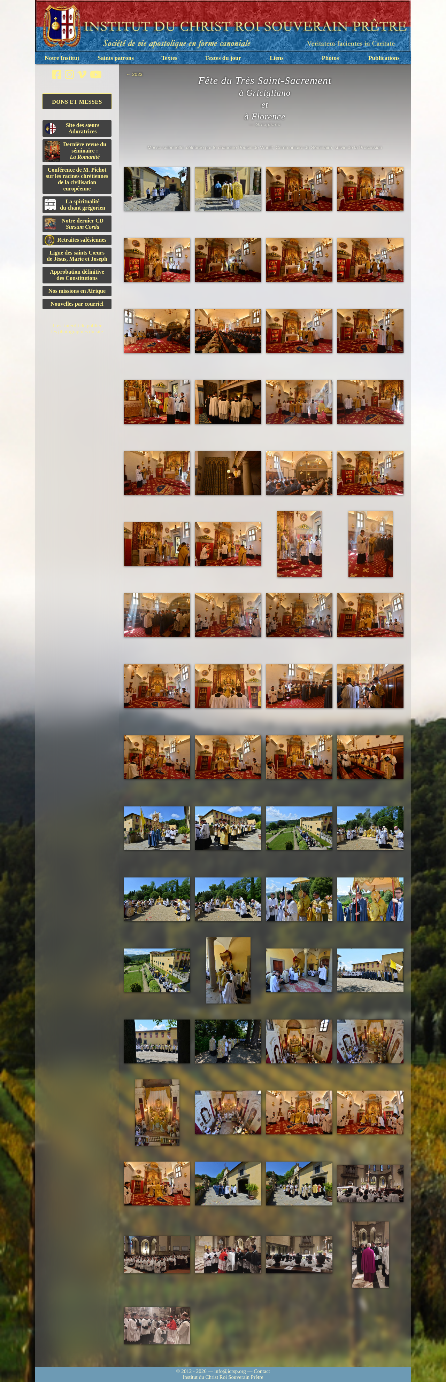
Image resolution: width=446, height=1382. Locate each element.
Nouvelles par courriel (77, 304)
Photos (330, 58)
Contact (262, 1371)
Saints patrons (116, 58)
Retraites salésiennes (75, 240)
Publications (384, 58)
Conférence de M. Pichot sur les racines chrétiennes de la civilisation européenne (77, 179)
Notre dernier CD (74, 224)
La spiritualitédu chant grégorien (75, 204)
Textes (169, 58)
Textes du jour (223, 58)
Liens (277, 58)
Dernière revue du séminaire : (75, 151)
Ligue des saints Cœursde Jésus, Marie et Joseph (77, 256)
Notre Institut (62, 58)
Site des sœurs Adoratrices (72, 128)
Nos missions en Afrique (77, 291)
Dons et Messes (77, 102)
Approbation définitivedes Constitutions (77, 275)
